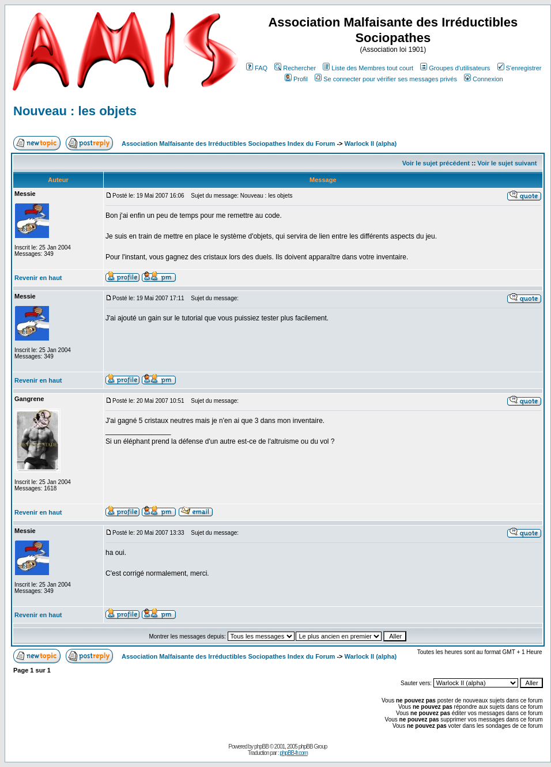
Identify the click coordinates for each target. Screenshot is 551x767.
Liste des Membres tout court (368, 68)
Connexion (483, 78)
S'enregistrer (519, 68)
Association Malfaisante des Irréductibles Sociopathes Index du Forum (228, 143)
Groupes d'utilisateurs (455, 68)
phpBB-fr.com (294, 753)
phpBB (261, 746)
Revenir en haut (38, 277)
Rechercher (295, 68)
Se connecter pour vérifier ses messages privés (386, 78)
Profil (296, 78)
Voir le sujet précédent (436, 163)
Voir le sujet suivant (507, 163)
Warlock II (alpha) (371, 143)
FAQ (256, 68)
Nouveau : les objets (75, 111)
